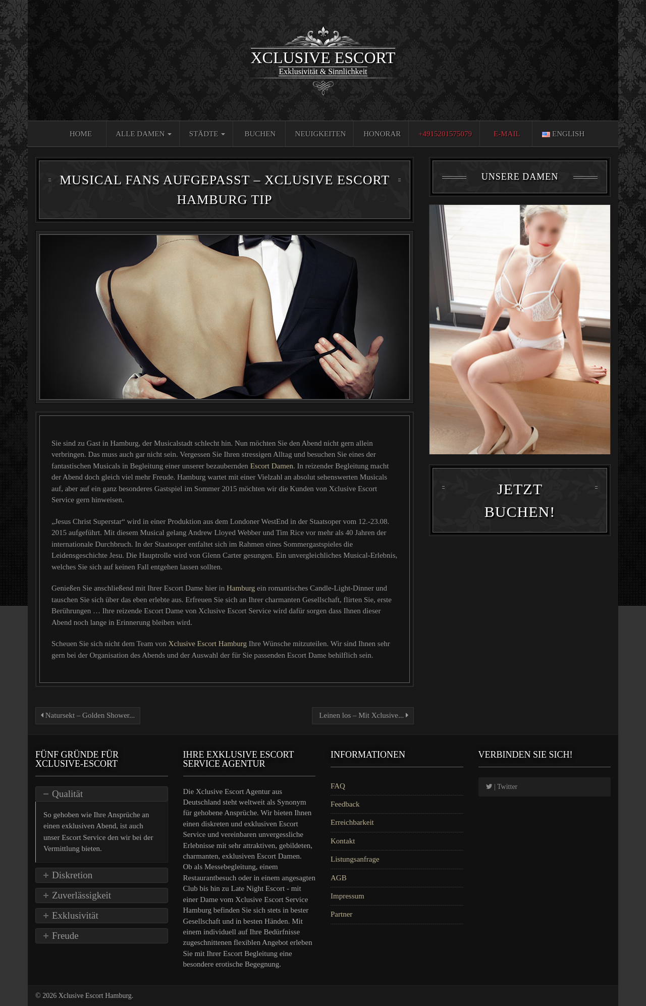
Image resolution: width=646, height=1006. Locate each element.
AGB (339, 878)
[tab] (101, 794)
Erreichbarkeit (352, 822)
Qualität (67, 793)
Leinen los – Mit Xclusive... (362, 715)
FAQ (338, 786)
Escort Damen (271, 466)
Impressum (347, 896)
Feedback (345, 804)
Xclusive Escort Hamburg (209, 644)
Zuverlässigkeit (81, 895)
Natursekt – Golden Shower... (88, 715)
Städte (207, 134)
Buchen (260, 134)
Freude (65, 935)
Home (81, 134)
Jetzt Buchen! (519, 504)
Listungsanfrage (355, 859)
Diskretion (72, 875)
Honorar (382, 134)
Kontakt (343, 841)
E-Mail (507, 134)
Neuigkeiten (320, 134)
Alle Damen (144, 134)
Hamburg (241, 588)
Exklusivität (75, 915)
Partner (341, 914)
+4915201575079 (445, 134)
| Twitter (502, 786)
